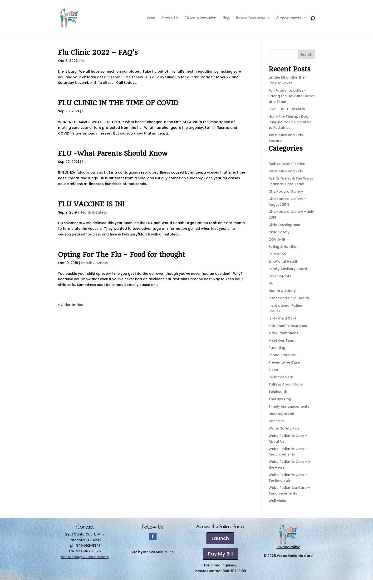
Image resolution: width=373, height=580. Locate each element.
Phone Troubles (282, 355)
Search (306, 54)
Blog (226, 18)
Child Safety (279, 232)
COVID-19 (277, 239)
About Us (169, 18)
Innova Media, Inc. (159, 552)
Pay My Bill (220, 553)
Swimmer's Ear (281, 377)
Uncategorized (281, 413)
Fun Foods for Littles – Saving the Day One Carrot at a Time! (292, 96)
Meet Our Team (282, 340)
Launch (220, 538)
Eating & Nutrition (284, 246)
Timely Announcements (289, 406)
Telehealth (278, 391)
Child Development (285, 224)
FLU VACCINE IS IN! (91, 204)
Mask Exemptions (283, 333)
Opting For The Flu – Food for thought (121, 255)
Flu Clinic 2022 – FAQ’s (98, 52)
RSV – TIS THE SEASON (287, 109)
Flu (83, 60)
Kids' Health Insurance (288, 325)
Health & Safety (93, 212)
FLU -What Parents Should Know (112, 153)
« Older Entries (70, 304)
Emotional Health (283, 261)
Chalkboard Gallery (286, 191)
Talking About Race (286, 384)
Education (277, 254)
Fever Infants (280, 276)
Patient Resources (250, 18)
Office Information (200, 18)
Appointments (288, 18)
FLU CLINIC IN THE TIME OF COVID (118, 103)
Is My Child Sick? (282, 318)
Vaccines (277, 421)
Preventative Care (284, 362)
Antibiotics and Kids (286, 171)
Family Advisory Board (288, 268)
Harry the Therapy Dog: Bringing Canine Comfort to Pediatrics (290, 122)
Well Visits (277, 500)
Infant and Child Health (289, 298)
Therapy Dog (280, 399)
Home (149, 18)
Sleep (273, 369)
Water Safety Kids (284, 428)
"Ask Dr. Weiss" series (287, 163)
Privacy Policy (288, 547)
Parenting (277, 347)
